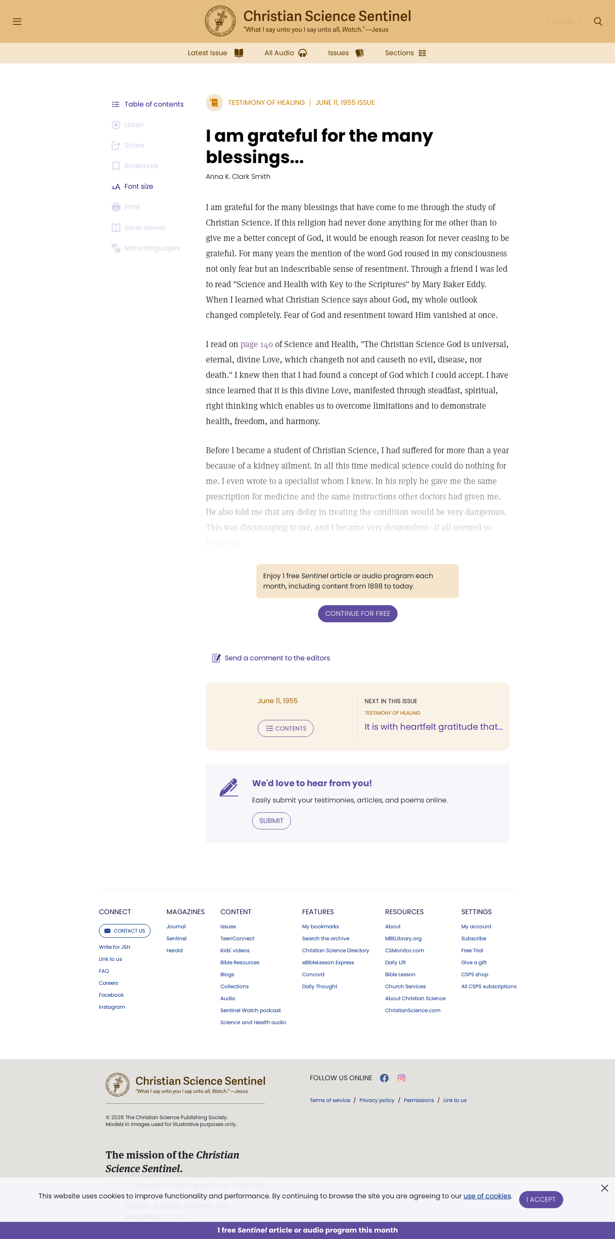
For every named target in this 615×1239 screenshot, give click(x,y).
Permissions (419, 1100)
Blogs (227, 974)
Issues (228, 926)
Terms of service (330, 1100)
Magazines (185, 912)
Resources (404, 912)
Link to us (110, 959)
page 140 (257, 344)
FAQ (104, 971)
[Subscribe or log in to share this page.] (129, 145)
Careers (108, 983)
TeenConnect (237, 938)
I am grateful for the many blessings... (319, 146)
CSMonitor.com (404, 950)
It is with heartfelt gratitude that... (434, 727)
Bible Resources (239, 962)
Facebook (111, 995)
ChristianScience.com (412, 1010)
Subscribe (473, 938)
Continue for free (357, 613)
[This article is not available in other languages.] (147, 248)
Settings (476, 912)
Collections (234, 986)
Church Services (405, 986)
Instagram (112, 1007)
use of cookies (487, 1196)
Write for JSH (114, 947)
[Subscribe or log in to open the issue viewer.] (140, 227)
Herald (174, 950)
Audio (227, 998)
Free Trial (472, 950)
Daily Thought (319, 986)
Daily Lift (395, 962)
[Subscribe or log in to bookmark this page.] (136, 166)
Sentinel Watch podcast (250, 1010)
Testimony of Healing (266, 102)
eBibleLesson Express (328, 962)
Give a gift (474, 962)
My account (476, 926)
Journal (176, 926)
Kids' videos (235, 950)
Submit (271, 821)
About (393, 926)
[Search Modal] (598, 21)
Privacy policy (377, 1100)
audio (253, 1022)
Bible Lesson (400, 974)
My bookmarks (320, 926)
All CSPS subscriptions (489, 986)
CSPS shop (474, 974)
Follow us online (341, 1078)
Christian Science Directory (335, 950)
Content (236, 912)
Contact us (124, 930)
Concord (313, 974)
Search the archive (325, 938)
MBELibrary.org (403, 938)
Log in (563, 21)
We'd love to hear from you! (312, 783)
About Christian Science (415, 998)
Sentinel (176, 938)
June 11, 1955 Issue (345, 102)
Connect (115, 912)
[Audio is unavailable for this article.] (129, 125)
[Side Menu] (17, 21)
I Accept (541, 1199)
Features (318, 912)
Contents (285, 728)
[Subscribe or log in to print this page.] (127, 207)
